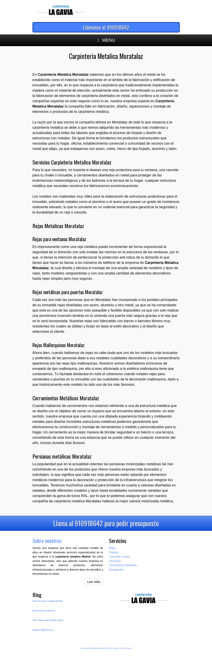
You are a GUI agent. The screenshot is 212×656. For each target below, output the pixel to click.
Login (129, 648)
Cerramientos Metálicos (123, 565)
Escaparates (116, 569)
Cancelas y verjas (119, 556)
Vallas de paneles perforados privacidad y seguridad (47, 620)
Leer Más (93, 582)
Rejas (112, 548)
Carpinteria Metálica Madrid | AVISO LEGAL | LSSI (102, 648)
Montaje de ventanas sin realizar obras (43, 610)
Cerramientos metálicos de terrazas (43, 630)
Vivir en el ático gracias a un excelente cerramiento (47, 601)
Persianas (115, 561)
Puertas (113, 552)
